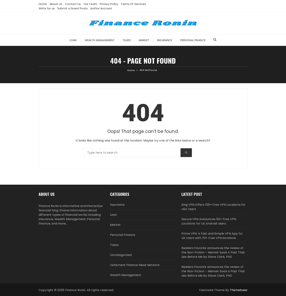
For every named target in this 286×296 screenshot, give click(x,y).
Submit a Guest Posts (72, 8)
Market (144, 40)
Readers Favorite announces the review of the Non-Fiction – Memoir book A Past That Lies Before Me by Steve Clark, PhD (213, 252)
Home (43, 4)
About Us (56, 4)
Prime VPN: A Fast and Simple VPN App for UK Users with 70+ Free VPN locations (212, 235)
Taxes (126, 40)
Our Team (90, 4)
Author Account (101, 8)
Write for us (47, 8)
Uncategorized (121, 255)
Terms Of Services (133, 4)
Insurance (164, 40)
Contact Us (73, 4)
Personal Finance (192, 40)
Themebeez (238, 290)
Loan (73, 40)
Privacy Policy (109, 4)
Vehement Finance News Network (135, 265)
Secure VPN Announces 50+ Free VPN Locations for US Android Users (208, 221)
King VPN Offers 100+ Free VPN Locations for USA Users (213, 207)
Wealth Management (100, 40)
